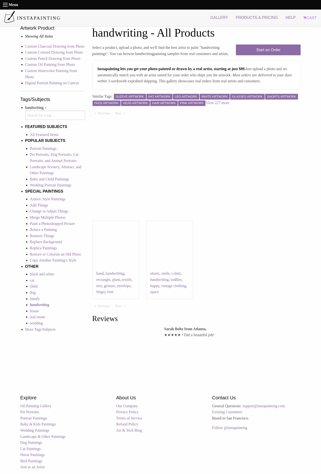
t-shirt (176, 273)
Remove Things (42, 236)
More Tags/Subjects (40, 329)
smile (165, 273)
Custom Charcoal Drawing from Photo (55, 46)
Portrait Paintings (43, 148)
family (35, 299)
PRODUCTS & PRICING (257, 18)
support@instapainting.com (264, 406)
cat (32, 280)
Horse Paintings (32, 455)
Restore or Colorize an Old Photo (55, 254)
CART (310, 18)
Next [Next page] (121, 113)
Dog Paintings (31, 443)
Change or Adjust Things (49, 211)
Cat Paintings (30, 449)
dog (33, 292)
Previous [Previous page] (105, 113)
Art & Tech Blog (129, 430)
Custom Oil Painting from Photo (50, 64)
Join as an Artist (32, 467)
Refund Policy (127, 424)
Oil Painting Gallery (36, 406)
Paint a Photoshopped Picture (52, 224)
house (34, 311)
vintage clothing (173, 286)
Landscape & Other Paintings (43, 437)
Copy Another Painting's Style (53, 260)
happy (154, 286)
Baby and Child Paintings (49, 179)
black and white (42, 274)
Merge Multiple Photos (47, 217)
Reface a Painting (43, 230)
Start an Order (268, 50)
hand (100, 273)
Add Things (39, 205)
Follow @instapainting (229, 428)
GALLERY (219, 18)
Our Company (127, 406)
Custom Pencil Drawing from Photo (52, 58)
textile (126, 280)
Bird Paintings (31, 461)
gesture (109, 286)
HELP (291, 18)
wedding (36, 323)
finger (100, 292)
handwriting (115, 273)
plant (116, 280)
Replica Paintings (43, 248)
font (110, 292)
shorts (154, 273)
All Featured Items (44, 135)
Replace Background (46, 242)
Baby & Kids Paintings (38, 424)
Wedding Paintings (34, 430)
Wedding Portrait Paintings (50, 185)
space (154, 292)
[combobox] (55, 115)
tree (99, 286)
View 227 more (217, 103)
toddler (176, 280)
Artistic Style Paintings (47, 199)
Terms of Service (129, 418)
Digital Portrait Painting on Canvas (52, 83)
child (34, 286)
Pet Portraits (29, 412)
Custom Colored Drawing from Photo (54, 52)
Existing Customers (227, 412)
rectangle (103, 280)
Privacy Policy (127, 412)
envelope (124, 286)
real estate (37, 317)
